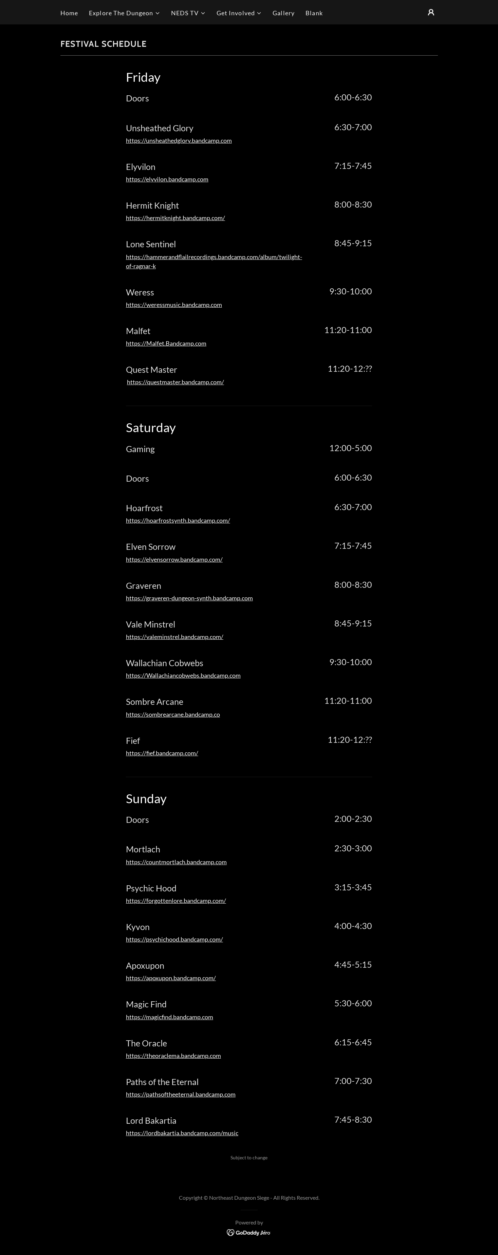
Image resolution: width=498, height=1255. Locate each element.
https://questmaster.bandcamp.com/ (175, 382)
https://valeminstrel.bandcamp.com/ (174, 636)
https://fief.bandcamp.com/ (162, 753)
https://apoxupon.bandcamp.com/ (171, 978)
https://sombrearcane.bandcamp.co (173, 714)
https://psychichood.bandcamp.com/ (174, 939)
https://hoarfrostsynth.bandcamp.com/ (178, 520)
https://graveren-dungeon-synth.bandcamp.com (189, 598)
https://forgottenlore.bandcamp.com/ (176, 900)
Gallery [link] (284, 13)
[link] (249, 1231)
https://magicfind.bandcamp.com (169, 1017)
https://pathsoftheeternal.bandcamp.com (181, 1094)
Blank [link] (314, 13)
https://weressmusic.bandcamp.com (174, 304)
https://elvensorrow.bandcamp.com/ (174, 559)
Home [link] (69, 13)
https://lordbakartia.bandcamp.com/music (182, 1133)
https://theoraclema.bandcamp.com (173, 1055)
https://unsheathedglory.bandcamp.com (179, 140)
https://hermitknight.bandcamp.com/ (175, 217)
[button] (124, 13)
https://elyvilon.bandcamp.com (167, 179)
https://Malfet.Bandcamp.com (166, 343)
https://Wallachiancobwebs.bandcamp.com (183, 675)
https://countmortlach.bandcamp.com (176, 862)
